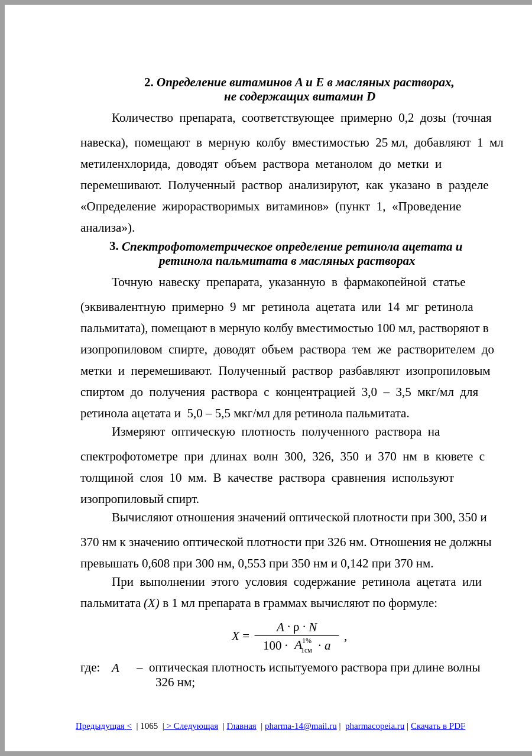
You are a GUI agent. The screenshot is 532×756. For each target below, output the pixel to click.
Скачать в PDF (438, 726)
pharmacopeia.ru (374, 726)
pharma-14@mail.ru (301, 726)
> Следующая (191, 726)
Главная (241, 726)
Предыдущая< (104, 726)
